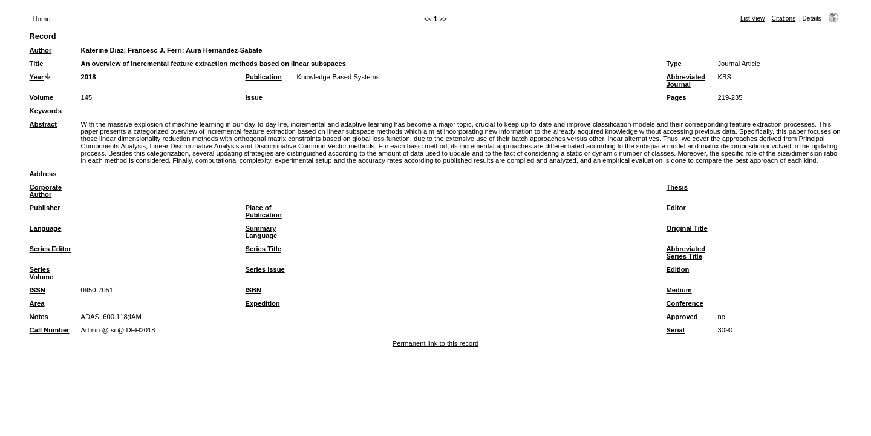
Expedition (262, 303)
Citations (784, 18)
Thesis (676, 187)
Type (673, 63)
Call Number (50, 330)
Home (42, 18)
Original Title (686, 228)
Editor (675, 207)
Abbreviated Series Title (685, 252)
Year (37, 77)
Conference (684, 303)
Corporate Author (46, 190)
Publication (263, 77)
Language (46, 228)
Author (41, 50)
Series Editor (50, 249)
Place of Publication (263, 211)
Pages (676, 97)
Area (37, 303)
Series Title (263, 249)
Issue (254, 97)
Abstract (43, 124)
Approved (681, 316)
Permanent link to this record (435, 343)
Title (37, 63)
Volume (42, 97)
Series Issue (264, 269)
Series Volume (42, 273)
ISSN (37, 290)
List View (752, 18)
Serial (675, 330)
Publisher (45, 207)
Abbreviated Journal (685, 80)
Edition (677, 269)
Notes (39, 316)
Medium (678, 290)
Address (43, 173)
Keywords (46, 110)
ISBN (253, 290)
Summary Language (261, 232)
